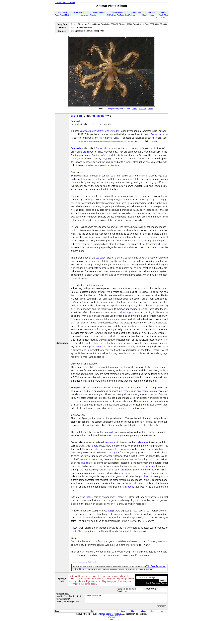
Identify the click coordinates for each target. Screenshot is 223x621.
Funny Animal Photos (62, 15)
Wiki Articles (111, 15)
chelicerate (141, 442)
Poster (115, 109)
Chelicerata (83, 531)
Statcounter (111, 617)
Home (152, 15)
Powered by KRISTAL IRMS (111, 616)
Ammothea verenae (107, 131)
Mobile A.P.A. (163, 15)
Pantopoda (97, 116)
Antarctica (113, 165)
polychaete (95, 346)
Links (144, 15)
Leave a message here (126, 598)
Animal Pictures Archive (110, 614)
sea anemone (97, 401)
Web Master (124, 109)
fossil (155, 432)
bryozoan (142, 391)
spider (94, 446)
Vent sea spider (88, 131)
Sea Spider (76, 116)
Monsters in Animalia (88, 15)
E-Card (108, 109)
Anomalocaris (158, 473)
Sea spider (76, 121)
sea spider (101, 258)
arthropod (88, 152)
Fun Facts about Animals (126, 15)
